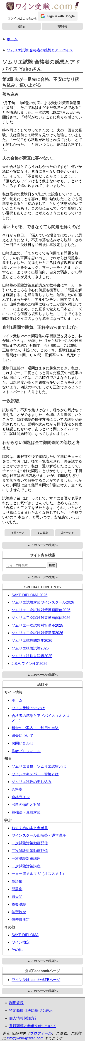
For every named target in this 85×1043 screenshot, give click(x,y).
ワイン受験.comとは (28, 708)
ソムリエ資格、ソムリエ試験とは (39, 766)
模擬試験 (19, 904)
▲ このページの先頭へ (42, 545)
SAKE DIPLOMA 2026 (29, 595)
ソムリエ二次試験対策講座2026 (37, 633)
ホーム (12, 39)
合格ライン (21, 797)
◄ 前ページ (17, 532)
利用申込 (62, 26)
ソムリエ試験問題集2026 (32, 640)
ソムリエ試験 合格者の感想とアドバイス (40, 50)
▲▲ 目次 (42, 532)
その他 (17, 950)
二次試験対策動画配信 (30, 851)
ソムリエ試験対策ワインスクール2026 (43, 602)
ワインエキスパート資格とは (35, 774)
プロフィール (40, 1033)
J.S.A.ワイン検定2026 (29, 664)
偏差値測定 (21, 919)
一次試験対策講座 (26, 858)
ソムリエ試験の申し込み (31, 782)
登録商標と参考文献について (32, 1026)
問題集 (17, 889)
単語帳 (17, 881)
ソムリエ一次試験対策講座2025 (37, 625)
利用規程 (16, 1003)
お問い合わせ (22, 743)
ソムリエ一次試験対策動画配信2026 (41, 610)
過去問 (17, 897)
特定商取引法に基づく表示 (31, 1010)
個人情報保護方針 (23, 1018)
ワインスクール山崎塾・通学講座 (39, 835)
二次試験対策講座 (26, 866)
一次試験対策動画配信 (30, 843)
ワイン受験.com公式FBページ (36, 980)
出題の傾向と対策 (26, 805)
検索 (52, 565)
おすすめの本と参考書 (30, 828)
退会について (22, 735)
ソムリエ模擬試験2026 (30, 648)
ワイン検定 (21, 942)
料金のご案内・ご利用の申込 (35, 728)
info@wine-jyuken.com (25, 1038)
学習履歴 (19, 912)
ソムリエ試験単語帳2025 (32, 656)
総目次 (21, 26)
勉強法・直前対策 (26, 812)
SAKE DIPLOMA (25, 935)
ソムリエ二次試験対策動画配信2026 (41, 618)
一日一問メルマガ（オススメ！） (39, 874)
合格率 (17, 789)
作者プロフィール (26, 751)
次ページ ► (67, 532)
